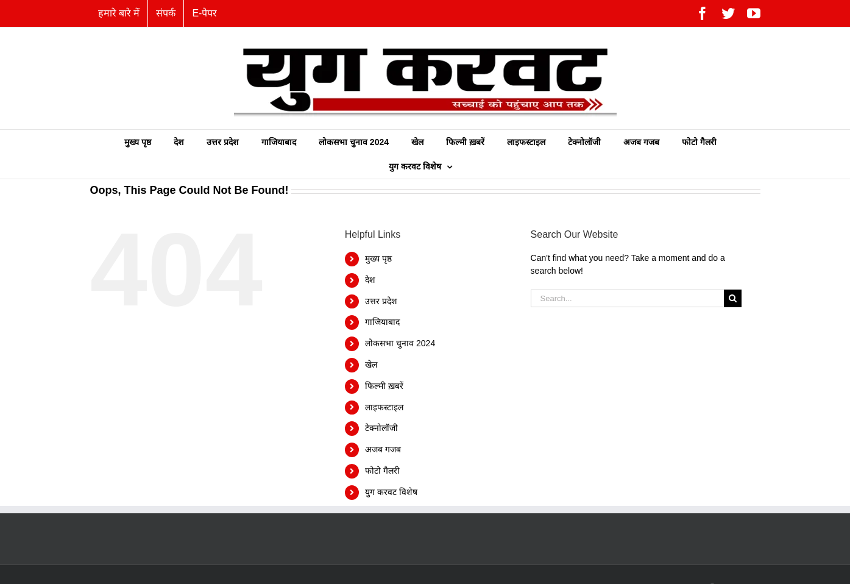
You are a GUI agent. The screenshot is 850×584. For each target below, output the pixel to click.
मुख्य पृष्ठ (378, 258)
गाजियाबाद (382, 322)
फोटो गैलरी (382, 470)
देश (370, 280)
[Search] (733, 298)
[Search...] (627, 298)
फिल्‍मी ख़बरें (384, 386)
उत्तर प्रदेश (381, 301)
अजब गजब (383, 449)
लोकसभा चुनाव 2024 (400, 343)
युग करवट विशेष (391, 492)
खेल (371, 364)
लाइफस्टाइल (384, 407)
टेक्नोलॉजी (381, 428)
